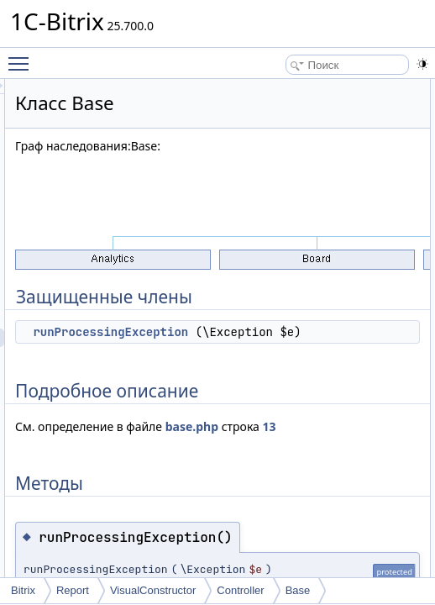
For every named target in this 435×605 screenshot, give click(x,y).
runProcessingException (320, 331)
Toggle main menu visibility (22, 56)
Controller (240, 590)
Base (298, 590)
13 (329, 463)
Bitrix (23, 590)
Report (72, 590)
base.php (251, 463)
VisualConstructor (153, 590)
